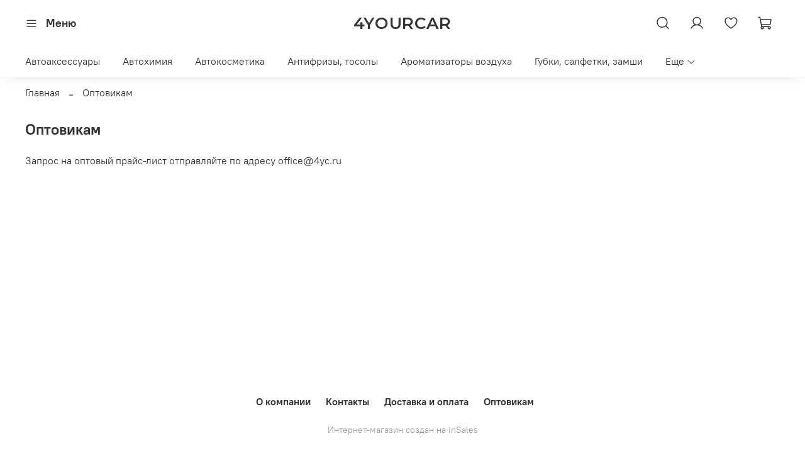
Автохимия (147, 61)
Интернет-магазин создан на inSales (403, 429)
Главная (42, 92)
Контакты (347, 401)
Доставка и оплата (426, 401)
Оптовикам (509, 401)
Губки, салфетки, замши (589, 61)
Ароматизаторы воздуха (456, 61)
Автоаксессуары (62, 61)
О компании (283, 401)
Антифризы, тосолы (332, 61)
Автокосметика (230, 61)
